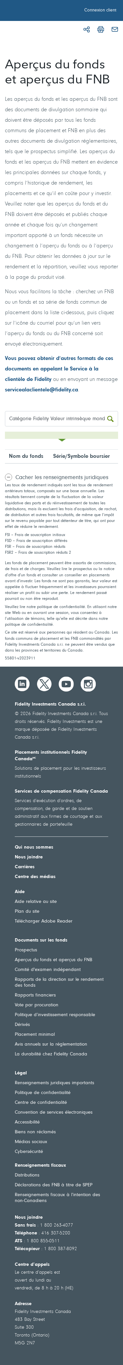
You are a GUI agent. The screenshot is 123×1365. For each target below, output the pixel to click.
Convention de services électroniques (53, 1112)
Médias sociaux (31, 1142)
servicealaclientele (27, 390)
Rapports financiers (35, 995)
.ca (74, 390)
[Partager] (86, 29)
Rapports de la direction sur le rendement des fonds (59, 982)
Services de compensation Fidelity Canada (61, 791)
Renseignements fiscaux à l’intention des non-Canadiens (57, 1198)
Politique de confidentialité (43, 1092)
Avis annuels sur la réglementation (51, 1044)
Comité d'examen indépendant (48, 969)
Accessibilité (27, 1122)
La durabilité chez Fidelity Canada (51, 1054)
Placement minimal (35, 1034)
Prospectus (26, 950)
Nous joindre (29, 857)
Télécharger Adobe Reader (43, 921)
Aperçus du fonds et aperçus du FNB (53, 960)
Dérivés (22, 1024)
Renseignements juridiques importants (54, 1083)
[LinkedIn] (22, 683)
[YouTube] (66, 683)
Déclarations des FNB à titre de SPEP (53, 1185)
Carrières (24, 867)
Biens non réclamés (35, 1132)
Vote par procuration (36, 1005)
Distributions (27, 1175)
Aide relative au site (36, 901)
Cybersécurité (29, 1151)
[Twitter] (44, 683)
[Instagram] (88, 683)
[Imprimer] (100, 29)
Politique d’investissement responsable (55, 1015)
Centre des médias (35, 876)
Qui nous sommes (34, 847)
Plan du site (27, 911)
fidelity (63, 390)
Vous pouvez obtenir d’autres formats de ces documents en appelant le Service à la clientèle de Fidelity (59, 369)
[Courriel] (115, 29)
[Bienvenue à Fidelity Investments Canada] (42, 11)
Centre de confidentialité (41, 1102)
